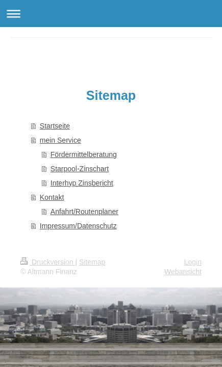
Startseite (55, 126)
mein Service (60, 140)
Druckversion (47, 262)
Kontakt (52, 197)
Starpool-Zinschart (80, 169)
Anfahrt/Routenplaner (84, 211)
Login (193, 262)
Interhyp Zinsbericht (82, 183)
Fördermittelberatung (84, 154)
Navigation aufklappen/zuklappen (111, 13)
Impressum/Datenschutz (78, 226)
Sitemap (92, 262)
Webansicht (183, 272)
